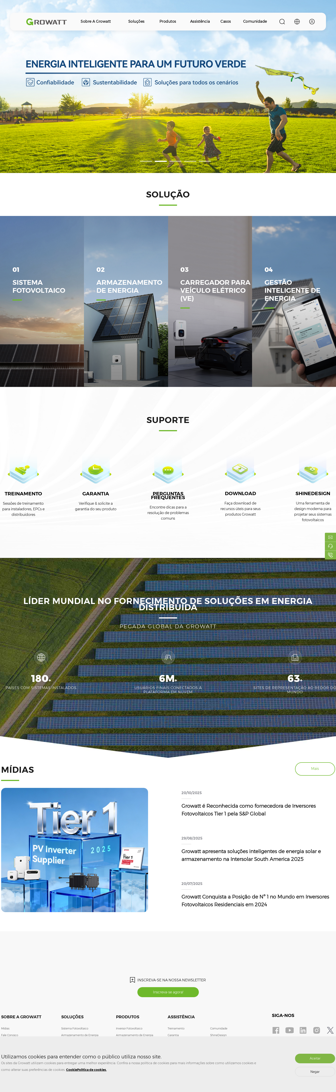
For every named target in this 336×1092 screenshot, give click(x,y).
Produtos (167, 21)
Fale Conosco (9, 1035)
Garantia (173, 1035)
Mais (315, 769)
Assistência (200, 21)
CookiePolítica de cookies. (86, 1070)
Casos (225, 21)
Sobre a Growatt (96, 21)
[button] (146, 161)
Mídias (5, 1028)
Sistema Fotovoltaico (74, 1028)
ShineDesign (218, 1035)
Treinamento (176, 1028)
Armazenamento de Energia (79, 1035)
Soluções (136, 21)
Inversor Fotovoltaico (129, 1028)
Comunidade (255, 21)
